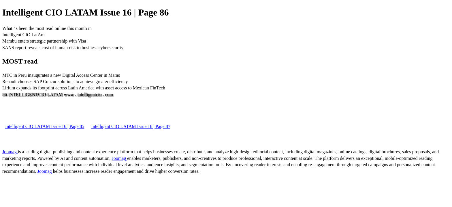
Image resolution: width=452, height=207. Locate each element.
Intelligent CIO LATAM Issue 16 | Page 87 (130, 126)
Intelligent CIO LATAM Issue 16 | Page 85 (44, 126)
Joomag (10, 151)
